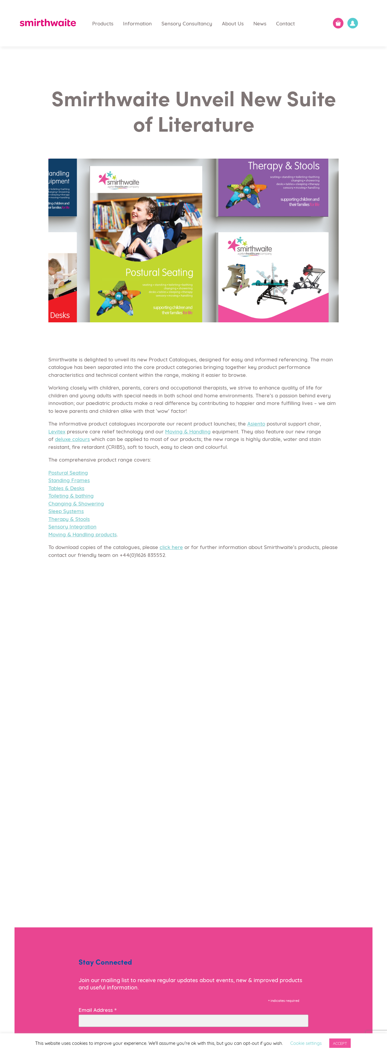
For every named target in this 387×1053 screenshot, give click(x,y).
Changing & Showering (76, 503)
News (259, 23)
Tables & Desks (66, 488)
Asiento (256, 423)
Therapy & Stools (69, 518)
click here (171, 547)
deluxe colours (72, 439)
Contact (285, 23)
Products (102, 23)
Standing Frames (69, 480)
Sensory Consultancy (186, 23)
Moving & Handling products (82, 534)
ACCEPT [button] (340, 1043)
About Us (233, 23)
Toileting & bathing (71, 495)
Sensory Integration (72, 526)
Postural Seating (68, 472)
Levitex (56, 431)
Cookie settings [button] (306, 1043)
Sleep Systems (66, 511)
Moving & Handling (188, 431)
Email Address (98, 1009)
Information (137, 23)
